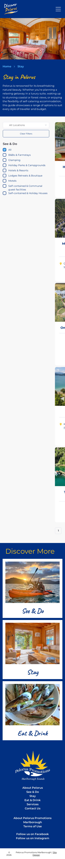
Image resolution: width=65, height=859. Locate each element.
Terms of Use (32, 826)
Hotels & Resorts (18, 170)
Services (32, 804)
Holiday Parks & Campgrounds (26, 165)
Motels (12, 180)
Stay (32, 672)
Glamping (14, 160)
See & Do (32, 611)
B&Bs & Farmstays (19, 154)
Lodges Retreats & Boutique (25, 175)
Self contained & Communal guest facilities (25, 187)
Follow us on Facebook (32, 834)
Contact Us (32, 808)
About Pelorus (32, 787)
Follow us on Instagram (32, 838)
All (9, 149)
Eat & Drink (32, 733)
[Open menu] (58, 9)
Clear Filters (26, 133)
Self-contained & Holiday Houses (27, 193)
